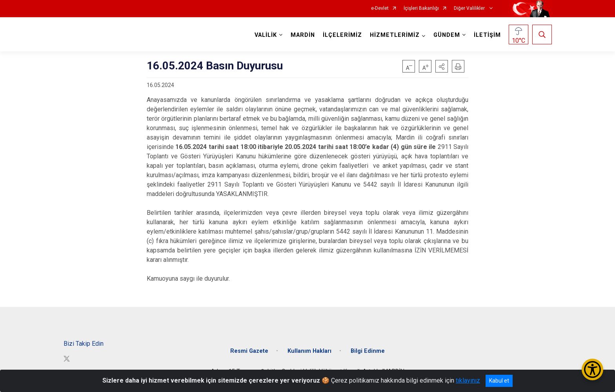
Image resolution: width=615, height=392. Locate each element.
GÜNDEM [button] (446, 35)
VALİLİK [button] (266, 35)
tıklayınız (468, 380)
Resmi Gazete (249, 351)
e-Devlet (380, 8)
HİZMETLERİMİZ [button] (395, 35)
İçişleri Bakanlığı (421, 8)
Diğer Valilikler (470, 8)
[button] (441, 66)
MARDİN (303, 35)
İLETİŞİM (487, 35)
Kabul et (499, 380)
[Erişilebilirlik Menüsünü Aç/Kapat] (592, 369)
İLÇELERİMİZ (342, 35)
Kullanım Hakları (309, 351)
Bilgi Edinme (368, 351)
